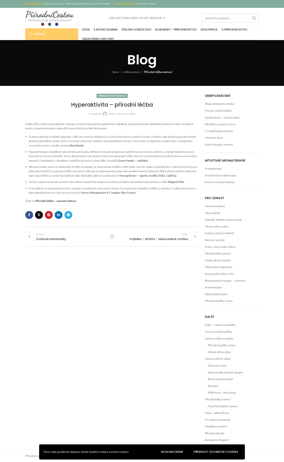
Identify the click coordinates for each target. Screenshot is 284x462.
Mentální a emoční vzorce (220, 124)
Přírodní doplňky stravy (219, 300)
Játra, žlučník (212, 213)
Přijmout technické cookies (216, 451)
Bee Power (128, 192)
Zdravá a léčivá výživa (218, 358)
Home (115, 72)
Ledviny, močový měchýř (219, 233)
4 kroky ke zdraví (215, 206)
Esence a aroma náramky (220, 182)
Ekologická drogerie (217, 439)
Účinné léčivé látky (216, 294)
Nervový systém (215, 240)
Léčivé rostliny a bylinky (219, 338)
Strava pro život (217, 365)
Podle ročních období (218, 260)
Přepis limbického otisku (219, 103)
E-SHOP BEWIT (34, 3)
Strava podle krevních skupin (225, 372)
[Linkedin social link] (58, 215)
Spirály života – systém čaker (222, 117)
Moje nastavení (172, 451)
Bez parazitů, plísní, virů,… (220, 273)
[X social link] (39, 215)
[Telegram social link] (68, 215)
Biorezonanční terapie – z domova (225, 280)
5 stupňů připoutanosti (219, 131)
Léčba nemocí (131, 72)
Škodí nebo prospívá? (220, 379)
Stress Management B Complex (100, 192)
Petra (111, 113)
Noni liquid (76, 145)
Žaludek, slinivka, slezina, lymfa (223, 219)
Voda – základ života (217, 412)
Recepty (213, 385)
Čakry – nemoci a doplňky (220, 324)
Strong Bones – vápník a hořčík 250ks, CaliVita (148, 175)
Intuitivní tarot (214, 137)
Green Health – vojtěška (132, 160)
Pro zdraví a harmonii (217, 419)
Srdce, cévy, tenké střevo (220, 246)
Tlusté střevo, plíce (217, 226)
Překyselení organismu (218, 267)
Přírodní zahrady (214, 433)
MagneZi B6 (175, 181)
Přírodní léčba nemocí (158, 72)
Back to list (112, 236)
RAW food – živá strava (222, 392)
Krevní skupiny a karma (219, 144)
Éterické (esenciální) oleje (220, 175)
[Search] (230, 17)
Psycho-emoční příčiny (218, 110)
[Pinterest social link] (49, 215)
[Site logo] (49, 17)
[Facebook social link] (29, 215)
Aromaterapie (213, 168)
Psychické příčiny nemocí (223, 406)
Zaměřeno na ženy (216, 426)
